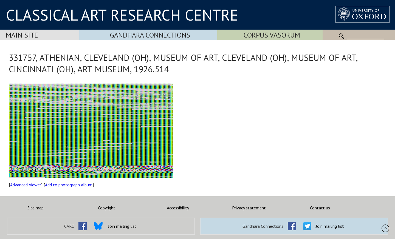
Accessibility (178, 207)
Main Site (22, 34)
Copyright (106, 207)
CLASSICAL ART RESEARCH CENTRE (122, 15)
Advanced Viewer (25, 184)
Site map (35, 207)
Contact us (320, 207)
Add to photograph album (68, 184)
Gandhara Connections (150, 34)
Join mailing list (122, 226)
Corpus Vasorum (272, 34)
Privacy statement (249, 207)
